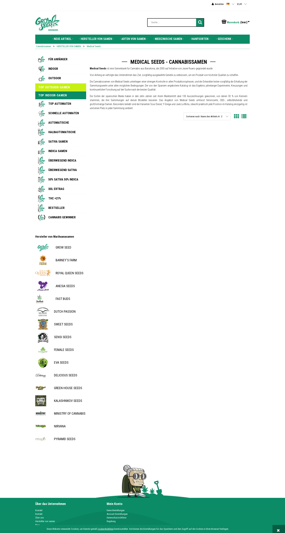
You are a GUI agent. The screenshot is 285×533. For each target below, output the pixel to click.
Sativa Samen (58, 141)
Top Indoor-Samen (52, 95)
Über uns (39, 517)
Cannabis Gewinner (62, 217)
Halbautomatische (62, 132)
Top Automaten (59, 103)
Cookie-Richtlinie (105, 529)
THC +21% (54, 198)
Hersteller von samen (45, 521)
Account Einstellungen (117, 514)
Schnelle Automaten (63, 113)
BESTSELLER (56, 208)
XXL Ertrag (56, 189)
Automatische (58, 122)
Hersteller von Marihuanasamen (54, 236)
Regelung (111, 521)
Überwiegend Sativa (62, 170)
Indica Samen (57, 151)
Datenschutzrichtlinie (116, 517)
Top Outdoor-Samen (54, 87)
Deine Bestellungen (116, 510)
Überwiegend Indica (62, 160)
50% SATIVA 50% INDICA (63, 179)
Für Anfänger (57, 59)
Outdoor (54, 78)
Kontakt (39, 510)
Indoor (53, 68)
